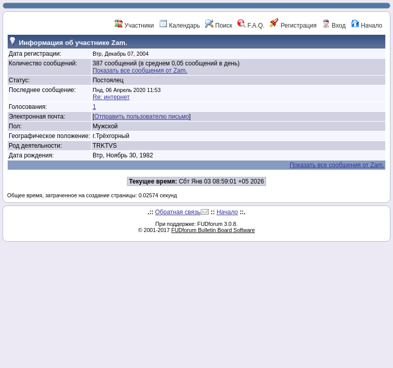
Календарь (179, 25)
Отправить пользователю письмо (141, 116)
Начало (366, 25)
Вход (333, 25)
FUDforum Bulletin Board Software (213, 230)
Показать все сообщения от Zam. (140, 70)
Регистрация (293, 25)
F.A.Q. (251, 25)
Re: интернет (111, 97)
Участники (134, 25)
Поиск (218, 25)
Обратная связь (177, 212)
